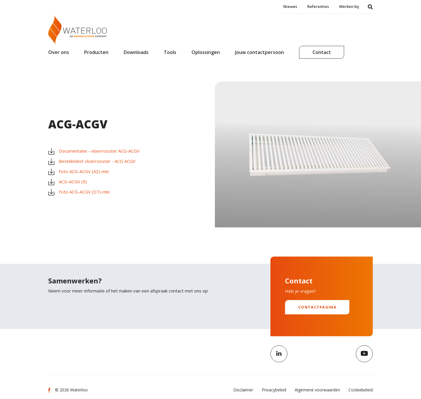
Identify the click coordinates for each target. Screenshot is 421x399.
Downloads (136, 52)
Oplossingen (205, 52)
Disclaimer (243, 390)
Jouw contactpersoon (259, 52)
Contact (322, 52)
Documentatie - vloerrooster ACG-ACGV (93, 151)
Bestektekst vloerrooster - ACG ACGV (91, 161)
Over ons (58, 52)
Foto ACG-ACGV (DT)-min (79, 192)
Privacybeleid (274, 390)
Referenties (318, 6)
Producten (96, 52)
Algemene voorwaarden (317, 390)
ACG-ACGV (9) (67, 182)
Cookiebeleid (360, 390)
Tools (170, 52)
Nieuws (290, 6)
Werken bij (349, 6)
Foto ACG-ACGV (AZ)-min (78, 171)
